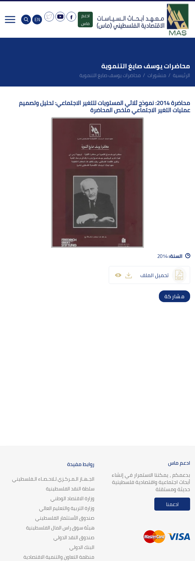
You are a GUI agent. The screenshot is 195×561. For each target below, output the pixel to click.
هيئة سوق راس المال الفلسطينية (60, 527)
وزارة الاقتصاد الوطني (72, 498)
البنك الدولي (81, 547)
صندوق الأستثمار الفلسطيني (64, 518)
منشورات (156, 75)
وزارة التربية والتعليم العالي (66, 508)
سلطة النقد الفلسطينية (70, 488)
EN (37, 19)
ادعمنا (172, 504)
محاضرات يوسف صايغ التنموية (110, 75)
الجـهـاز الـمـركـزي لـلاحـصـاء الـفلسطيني (53, 479)
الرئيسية (181, 75)
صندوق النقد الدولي (73, 537)
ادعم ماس (85, 19)
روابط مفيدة (80, 464)
